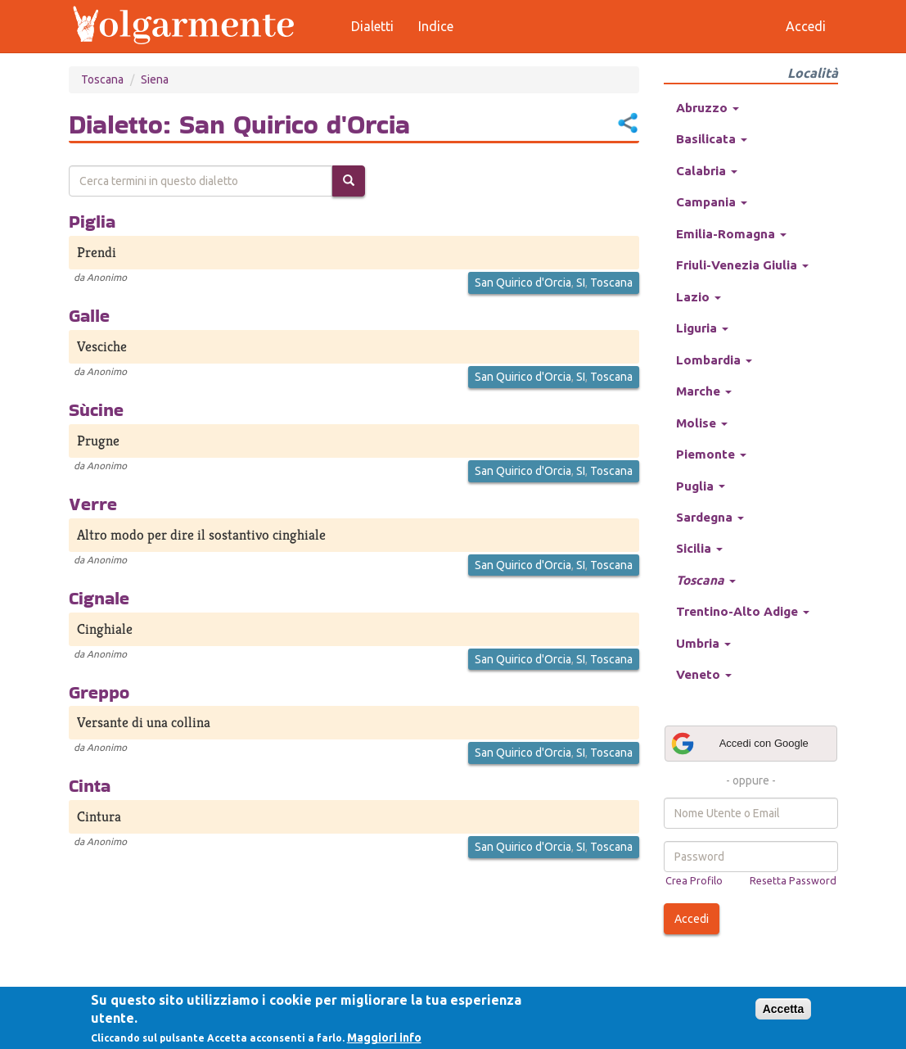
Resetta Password (793, 880)
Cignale (99, 598)
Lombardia (714, 360)
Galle (89, 315)
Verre (93, 504)
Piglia (92, 221)
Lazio (698, 297)
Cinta (89, 785)
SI (580, 282)
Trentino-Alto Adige (742, 611)
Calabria (706, 171)
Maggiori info (384, 1037)
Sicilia (699, 548)
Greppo (99, 692)
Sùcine (96, 409)
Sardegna (710, 517)
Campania (711, 202)
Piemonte (711, 454)
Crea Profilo (694, 880)
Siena (155, 79)
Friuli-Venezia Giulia (742, 265)
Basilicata (711, 139)
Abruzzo (707, 108)
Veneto (704, 674)
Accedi (691, 918)
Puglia (700, 486)
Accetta (784, 1008)
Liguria (702, 328)
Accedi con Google (739, 743)
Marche (704, 391)
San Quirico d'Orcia (523, 282)
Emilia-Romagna (731, 234)
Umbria (703, 643)
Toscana (102, 79)
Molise (702, 423)
